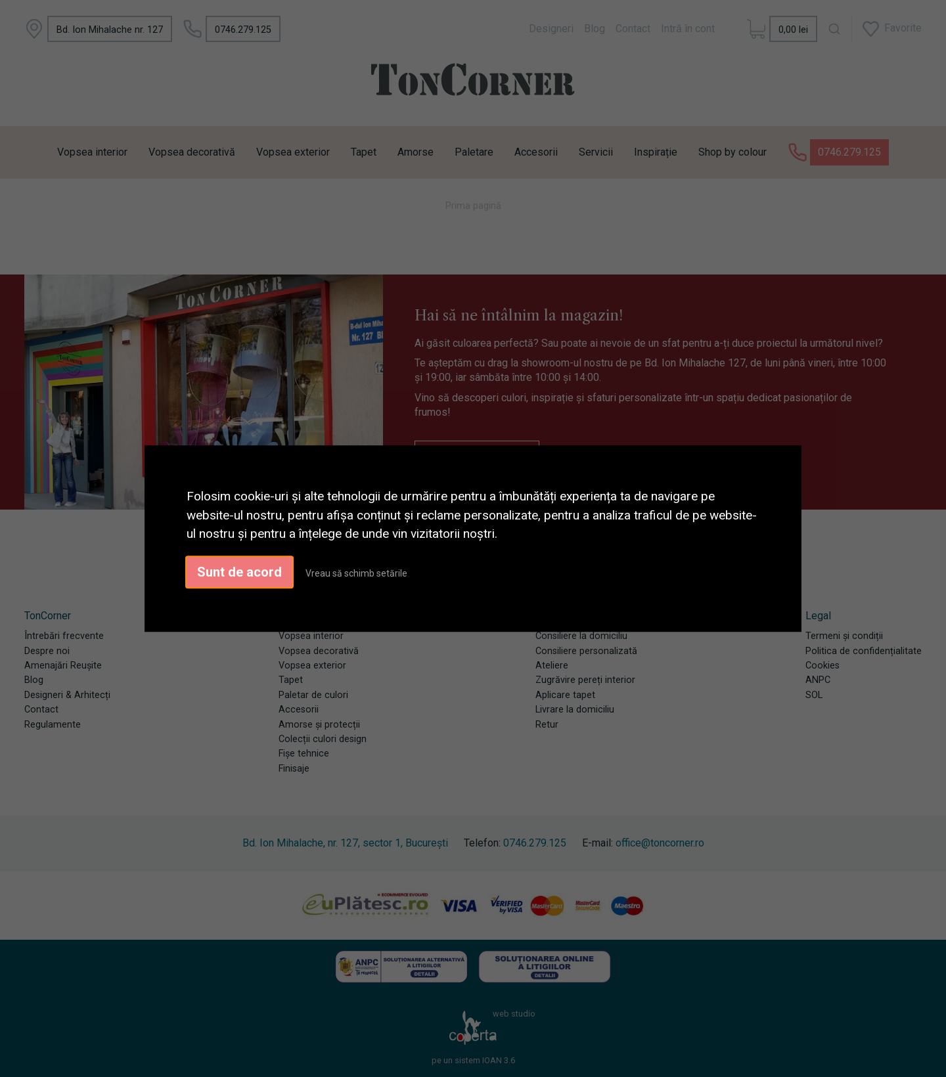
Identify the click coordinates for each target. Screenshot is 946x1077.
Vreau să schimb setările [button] (356, 573)
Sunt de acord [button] (239, 572)
